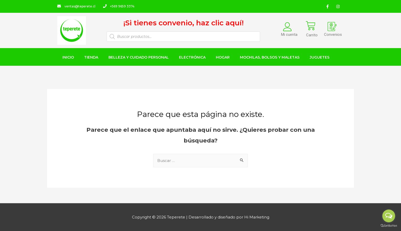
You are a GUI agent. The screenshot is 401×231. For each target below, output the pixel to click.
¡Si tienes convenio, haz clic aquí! (183, 22)
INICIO (68, 57)
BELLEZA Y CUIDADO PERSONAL (138, 57)
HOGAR (223, 57)
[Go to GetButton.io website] (389, 225)
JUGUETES (319, 57)
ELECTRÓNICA (192, 57)
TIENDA (91, 57)
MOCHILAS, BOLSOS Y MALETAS (269, 57)
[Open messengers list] (388, 216)
